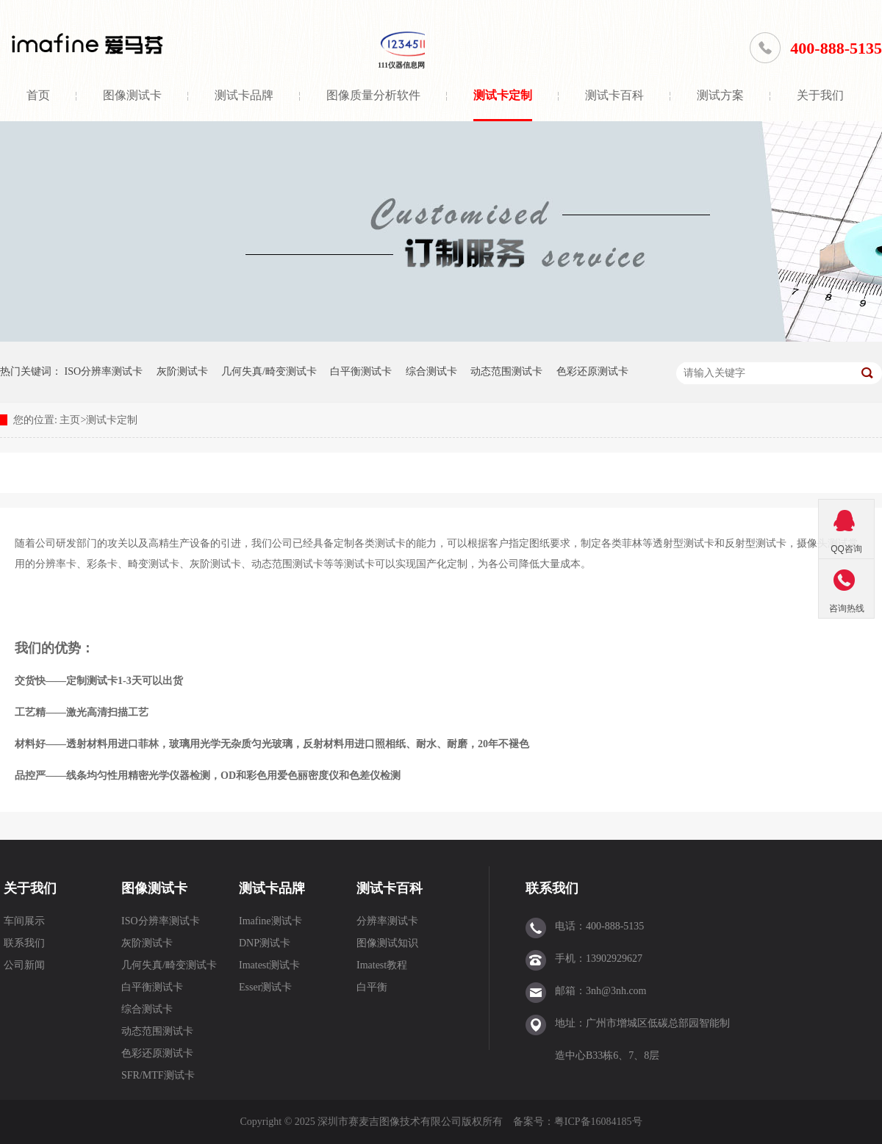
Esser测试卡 (265, 987)
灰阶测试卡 (182, 371)
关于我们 (820, 95)
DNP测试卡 (264, 943)
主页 (70, 419)
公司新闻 (24, 965)
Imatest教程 (381, 965)
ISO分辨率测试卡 (104, 371)
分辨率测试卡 (387, 921)
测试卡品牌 (244, 95)
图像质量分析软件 (373, 95)
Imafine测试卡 (270, 921)
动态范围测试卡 (506, 371)
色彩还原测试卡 (592, 371)
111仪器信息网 (401, 65)
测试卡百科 (614, 95)
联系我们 (24, 943)
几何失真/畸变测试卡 (269, 371)
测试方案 (720, 95)
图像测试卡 (132, 95)
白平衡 (371, 987)
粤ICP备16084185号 (598, 1121)
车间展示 (24, 921)
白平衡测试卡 (361, 371)
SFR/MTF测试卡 (158, 1075)
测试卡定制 (502, 95)
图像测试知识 (387, 943)
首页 (38, 95)
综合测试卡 (431, 371)
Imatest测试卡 (269, 965)
